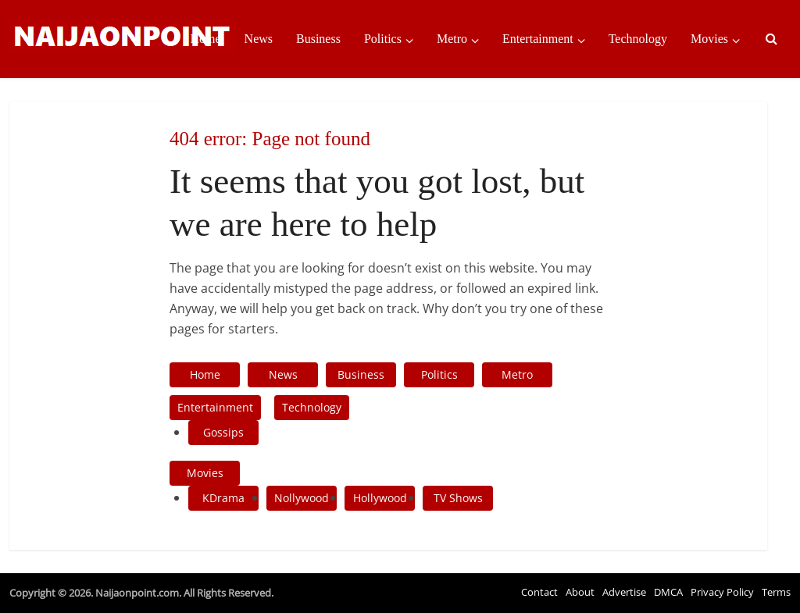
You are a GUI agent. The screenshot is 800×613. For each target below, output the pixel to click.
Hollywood (380, 497)
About (580, 592)
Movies (709, 38)
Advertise (624, 592)
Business (318, 38)
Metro (452, 38)
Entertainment (537, 38)
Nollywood (301, 497)
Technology (638, 38)
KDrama (223, 497)
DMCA (668, 592)
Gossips (223, 432)
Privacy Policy (722, 592)
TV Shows (458, 497)
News (259, 38)
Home (205, 38)
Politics (383, 38)
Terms (776, 592)
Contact (539, 592)
